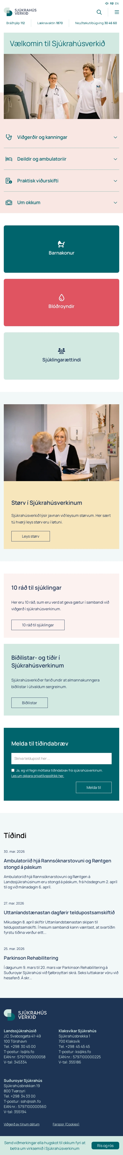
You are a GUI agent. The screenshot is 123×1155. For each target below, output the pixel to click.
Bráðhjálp (15, 23)
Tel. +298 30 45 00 (20, 1046)
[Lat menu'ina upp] (113, 12)
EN (117, 3)
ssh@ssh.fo (31, 1101)
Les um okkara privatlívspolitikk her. (37, 775)
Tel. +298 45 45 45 (74, 1046)
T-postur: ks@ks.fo (75, 1051)
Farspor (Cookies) (66, 1124)
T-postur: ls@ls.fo (19, 1051)
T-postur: (12, 1101)
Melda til (94, 787)
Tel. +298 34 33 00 (19, 1096)
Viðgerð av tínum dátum (22, 1124)
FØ (112, 3)
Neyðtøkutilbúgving (96, 23)
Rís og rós (105, 1145)
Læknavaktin (50, 23)
